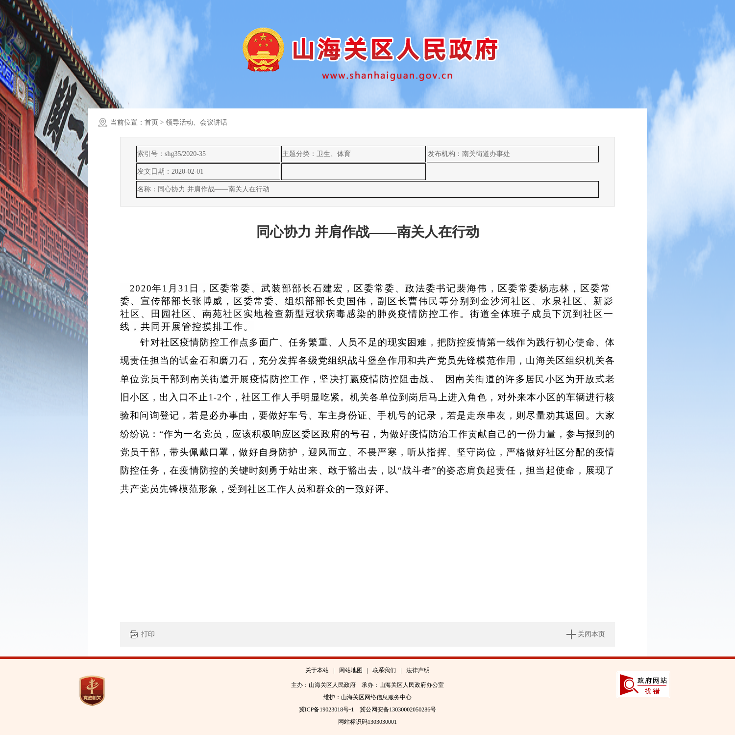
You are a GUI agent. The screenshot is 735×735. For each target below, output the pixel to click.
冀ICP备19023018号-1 (326, 709)
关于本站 (317, 670)
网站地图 (351, 670)
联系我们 (384, 670)
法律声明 (418, 670)
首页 (151, 122)
